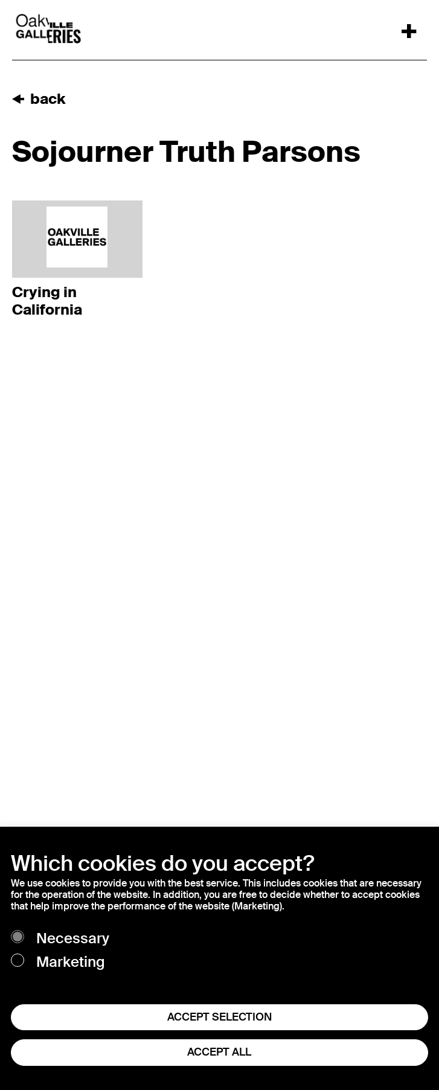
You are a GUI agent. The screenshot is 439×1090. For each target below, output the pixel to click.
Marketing (70, 962)
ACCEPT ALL (219, 1052)
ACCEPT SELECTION (219, 1017)
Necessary (72, 938)
